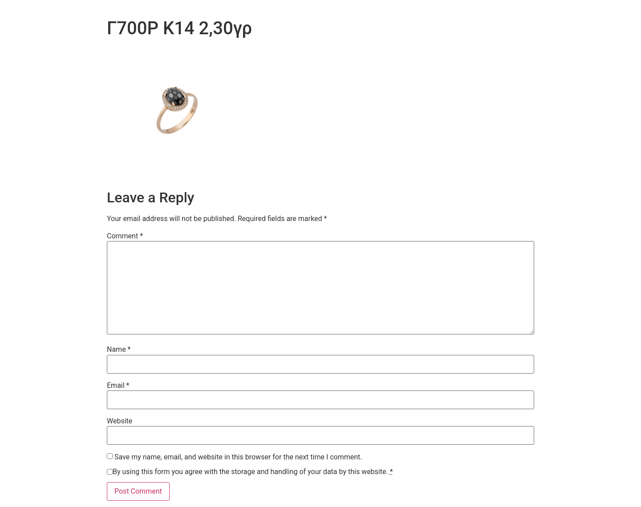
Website (119, 421)
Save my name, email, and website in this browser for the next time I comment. (238, 457)
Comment (125, 236)
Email (118, 385)
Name (119, 349)
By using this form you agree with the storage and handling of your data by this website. (253, 471)
